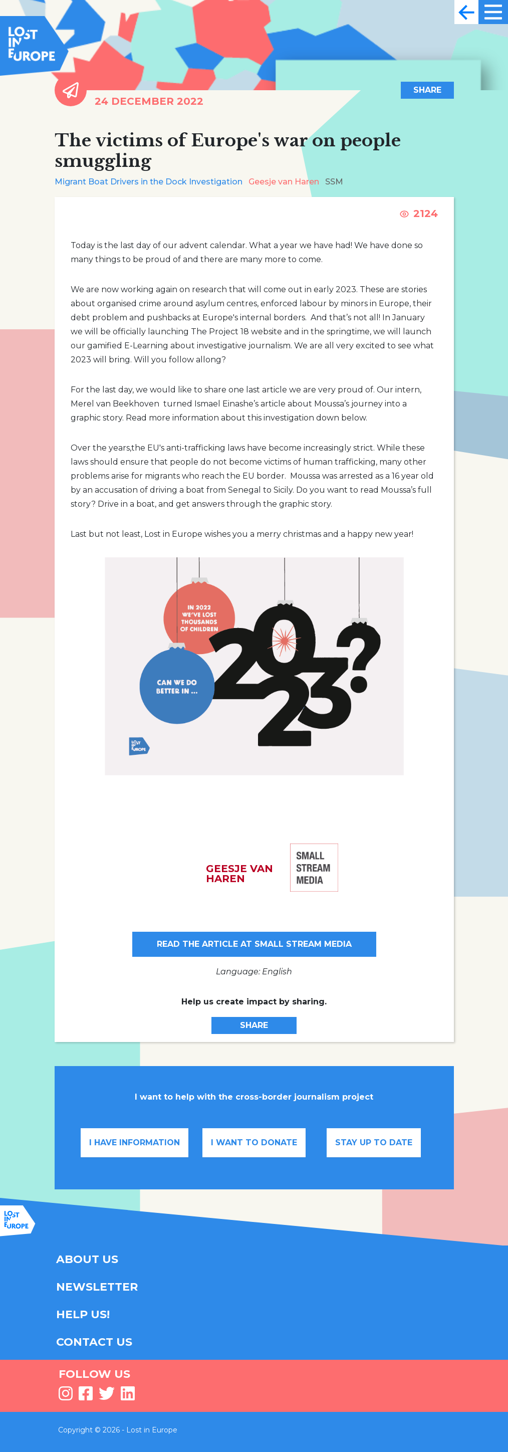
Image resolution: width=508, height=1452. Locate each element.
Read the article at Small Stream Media (254, 944)
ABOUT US (87, 1259)
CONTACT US (94, 1342)
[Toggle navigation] (466, 12)
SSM (334, 181)
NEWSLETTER (97, 1287)
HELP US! (83, 1314)
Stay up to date (373, 1142)
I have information (134, 1142)
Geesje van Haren (283, 181)
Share (427, 90)
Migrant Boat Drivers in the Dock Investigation (148, 181)
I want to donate (254, 1142)
